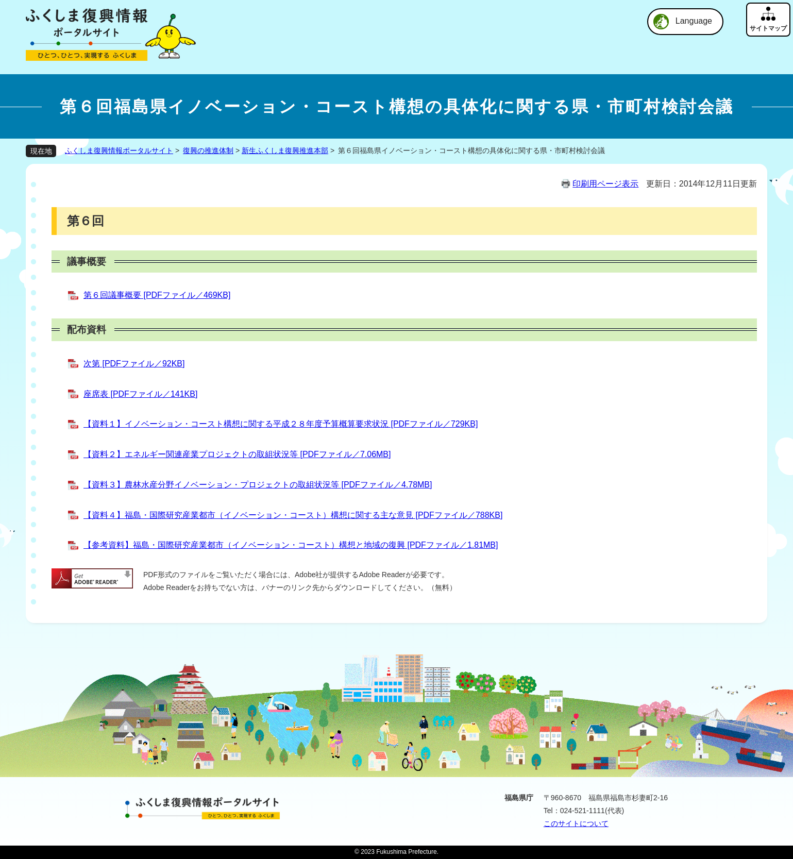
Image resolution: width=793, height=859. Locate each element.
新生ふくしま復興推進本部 (285, 150)
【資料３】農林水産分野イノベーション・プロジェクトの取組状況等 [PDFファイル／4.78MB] (257, 484)
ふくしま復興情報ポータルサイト (119, 150)
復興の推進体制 (208, 150)
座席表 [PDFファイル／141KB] (140, 394)
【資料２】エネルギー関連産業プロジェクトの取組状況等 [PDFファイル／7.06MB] (237, 454)
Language (694, 20)
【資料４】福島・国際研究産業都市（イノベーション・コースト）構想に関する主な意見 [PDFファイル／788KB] (292, 515)
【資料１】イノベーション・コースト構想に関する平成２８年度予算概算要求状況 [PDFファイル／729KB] (280, 423)
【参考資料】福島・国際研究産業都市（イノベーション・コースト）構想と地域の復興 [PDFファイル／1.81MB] (290, 545)
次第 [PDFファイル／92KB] (133, 363)
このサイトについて (576, 823)
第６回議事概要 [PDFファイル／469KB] (156, 295)
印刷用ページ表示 (605, 183)
